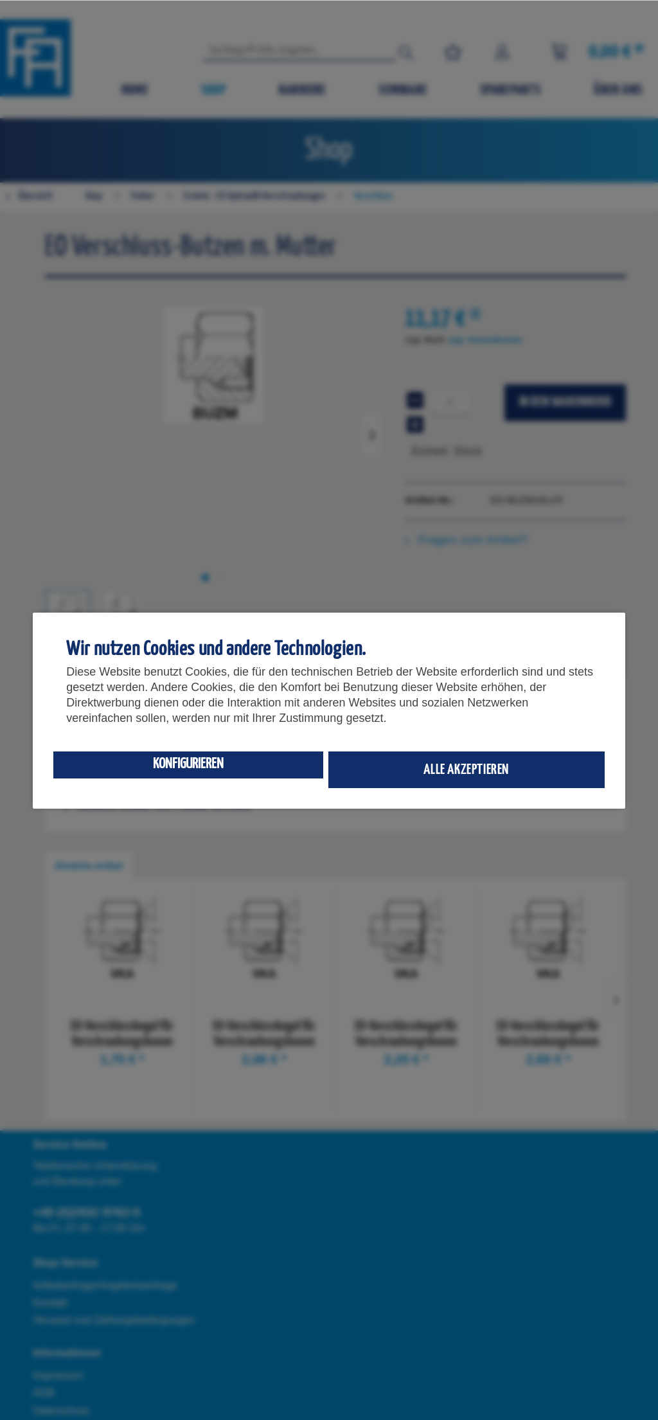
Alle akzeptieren (466, 769)
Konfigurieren (188, 764)
